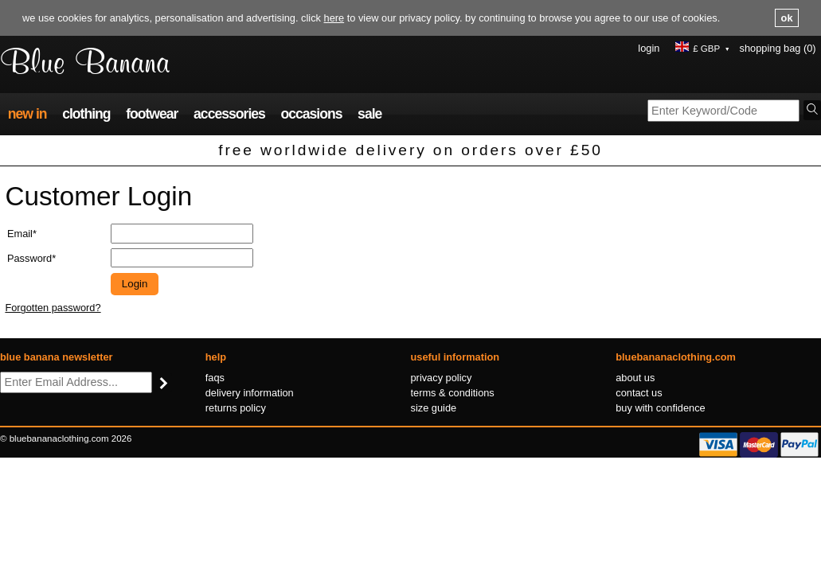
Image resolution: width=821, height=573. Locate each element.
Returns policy (235, 408)
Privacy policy (441, 378)
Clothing (86, 114)
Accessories (229, 114)
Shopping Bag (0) (778, 48)
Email (20, 234)
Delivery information (249, 393)
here (334, 18)
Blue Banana (85, 64)
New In (27, 114)
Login (648, 48)
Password (29, 258)
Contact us (639, 393)
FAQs (215, 378)
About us (635, 378)
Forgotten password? (52, 308)
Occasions (311, 114)
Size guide (434, 408)
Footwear (152, 114)
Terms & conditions (453, 393)
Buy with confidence (660, 408)
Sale (369, 114)
